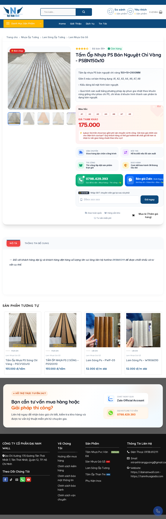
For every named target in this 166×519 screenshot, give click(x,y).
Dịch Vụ (90, 23)
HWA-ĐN (14, 351)
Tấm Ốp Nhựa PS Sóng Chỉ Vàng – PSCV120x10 (21, 362)
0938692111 (118, 259)
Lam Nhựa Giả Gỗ (78, 37)
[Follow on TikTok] (11, 479)
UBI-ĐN (95, 351)
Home (62, 23)
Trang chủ (12, 37)
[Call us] (22, 479)
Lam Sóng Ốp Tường (53, 37)
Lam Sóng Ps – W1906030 (142, 360)
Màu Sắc (82, 109)
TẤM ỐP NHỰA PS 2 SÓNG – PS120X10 (62, 362)
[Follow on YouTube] (28, 479)
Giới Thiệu (76, 23)
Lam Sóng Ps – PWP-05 (100, 360)
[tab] (13, 243)
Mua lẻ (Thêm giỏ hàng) (145, 215)
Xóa (159, 106)
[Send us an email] (17, 479)
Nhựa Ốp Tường (30, 37)
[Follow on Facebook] (5, 479)
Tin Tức (103, 23)
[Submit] (84, 11)
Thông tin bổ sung (37, 243)
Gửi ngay (149, 199)
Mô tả (13, 243)
